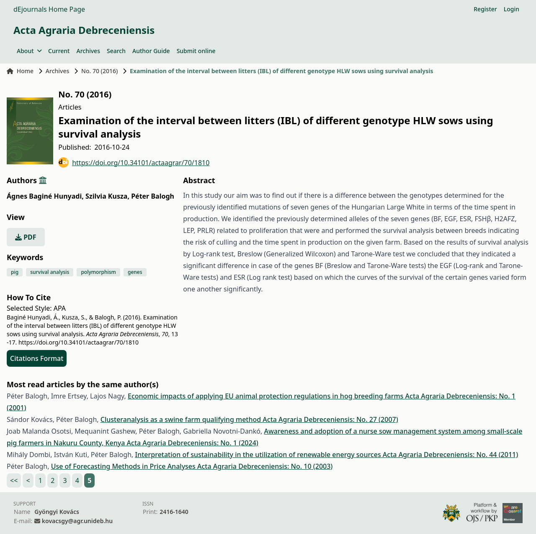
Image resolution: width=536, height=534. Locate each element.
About (29, 51)
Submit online (196, 51)
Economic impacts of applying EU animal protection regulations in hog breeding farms (266, 396)
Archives (88, 51)
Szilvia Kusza (107, 196)
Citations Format (36, 358)
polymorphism (98, 272)
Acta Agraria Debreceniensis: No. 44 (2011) (450, 454)
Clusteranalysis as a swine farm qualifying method (181, 419)
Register (485, 9)
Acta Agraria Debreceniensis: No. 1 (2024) (192, 442)
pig (14, 272)
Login (511, 9)
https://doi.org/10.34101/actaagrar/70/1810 (133, 162)
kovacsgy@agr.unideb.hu (77, 521)
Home (20, 71)
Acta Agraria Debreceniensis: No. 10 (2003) (264, 466)
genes (135, 272)
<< (14, 480)
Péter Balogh (152, 196)
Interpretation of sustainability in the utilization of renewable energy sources (258, 454)
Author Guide (151, 51)
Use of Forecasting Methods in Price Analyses (124, 466)
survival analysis (49, 272)
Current (59, 51)
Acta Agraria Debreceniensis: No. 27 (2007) (330, 419)
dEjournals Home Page (49, 9)
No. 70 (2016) (99, 71)
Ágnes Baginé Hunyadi (45, 196)
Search (116, 51)
